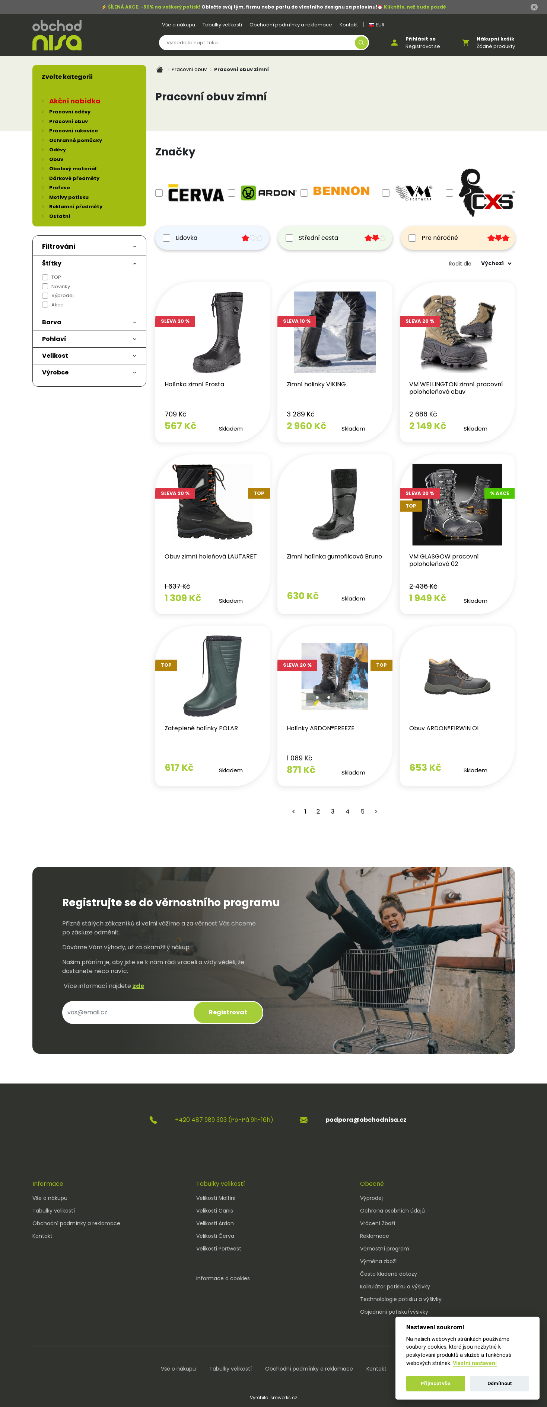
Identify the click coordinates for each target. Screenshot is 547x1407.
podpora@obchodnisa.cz (366, 1119)
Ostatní (59, 216)
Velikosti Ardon (215, 1223)
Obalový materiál (72, 168)
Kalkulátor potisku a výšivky (395, 1286)
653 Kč (425, 767)
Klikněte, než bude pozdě (415, 7)
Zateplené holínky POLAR (201, 728)
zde (138, 986)
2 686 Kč (423, 414)
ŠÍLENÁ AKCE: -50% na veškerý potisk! (154, 7)
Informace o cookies (223, 1278)
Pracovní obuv (189, 69)
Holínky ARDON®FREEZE (320, 728)
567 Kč (180, 425)
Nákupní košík (495, 38)
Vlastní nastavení (475, 1363)
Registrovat (228, 1012)
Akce (57, 304)
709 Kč (176, 414)
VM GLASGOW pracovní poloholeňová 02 (444, 560)
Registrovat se (423, 46)
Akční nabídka (75, 101)
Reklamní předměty (75, 206)
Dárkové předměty (74, 178)
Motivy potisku (69, 197)
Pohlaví (54, 339)
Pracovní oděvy (69, 111)
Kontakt (349, 24)
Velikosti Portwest (218, 1248)
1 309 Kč (183, 598)
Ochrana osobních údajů (392, 1210)
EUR (377, 24)
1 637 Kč (177, 586)
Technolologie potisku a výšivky (401, 1299)
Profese (59, 187)
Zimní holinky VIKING (316, 384)
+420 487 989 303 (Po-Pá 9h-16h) (224, 1119)
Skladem (231, 428)
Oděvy (57, 149)
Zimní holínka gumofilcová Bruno (334, 556)
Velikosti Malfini (215, 1198)
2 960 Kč (306, 425)
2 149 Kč (427, 425)
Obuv (56, 159)
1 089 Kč (299, 758)
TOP (56, 277)
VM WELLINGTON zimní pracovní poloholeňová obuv (456, 388)
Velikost (55, 355)
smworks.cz (283, 1397)
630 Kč (303, 595)
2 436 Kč (423, 586)
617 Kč (179, 767)
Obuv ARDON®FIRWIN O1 (444, 728)
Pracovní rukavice (73, 130)
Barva (51, 322)
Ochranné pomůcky (75, 140)
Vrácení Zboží (377, 1223)
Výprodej (62, 295)
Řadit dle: (461, 263)
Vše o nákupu (178, 24)
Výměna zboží (378, 1261)
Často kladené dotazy (388, 1274)
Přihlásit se (421, 38)
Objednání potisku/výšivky (394, 1312)
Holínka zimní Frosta (194, 384)
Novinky (60, 286)
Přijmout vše (435, 1383)
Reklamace (374, 1236)
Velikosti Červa (215, 1236)
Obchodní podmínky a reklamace (290, 24)
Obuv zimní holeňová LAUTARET (211, 556)
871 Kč (301, 769)
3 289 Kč (301, 414)
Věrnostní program (384, 1248)
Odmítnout (499, 1383)
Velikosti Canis (214, 1210)
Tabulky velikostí (222, 24)
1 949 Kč (427, 598)
